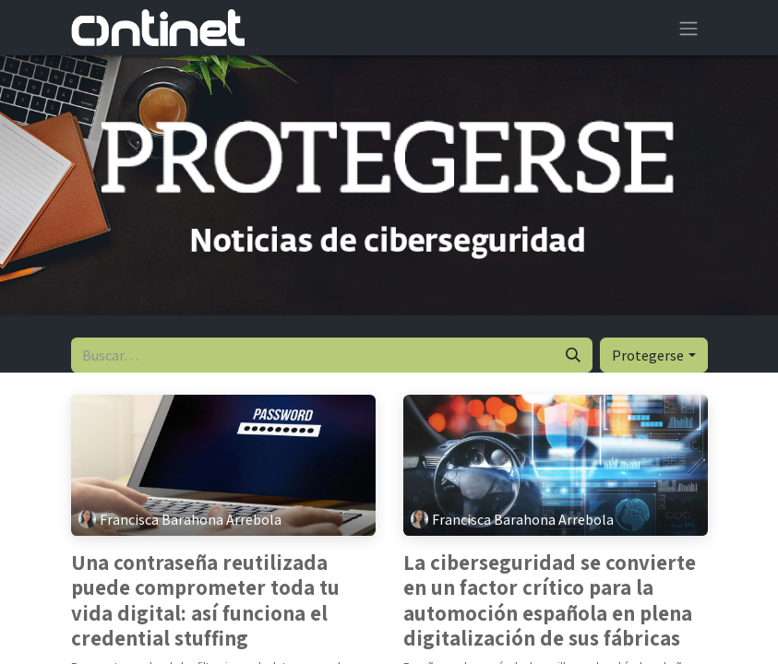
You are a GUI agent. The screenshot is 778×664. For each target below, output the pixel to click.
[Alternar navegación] (688, 27)
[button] (653, 355)
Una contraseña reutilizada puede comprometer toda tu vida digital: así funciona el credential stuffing (205, 601)
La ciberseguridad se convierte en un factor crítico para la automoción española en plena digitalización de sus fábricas (549, 601)
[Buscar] (573, 355)
